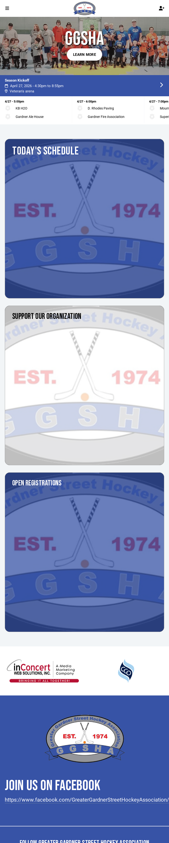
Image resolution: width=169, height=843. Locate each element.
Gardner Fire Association (106, 116)
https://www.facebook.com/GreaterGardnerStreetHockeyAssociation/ (87, 799)
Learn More (84, 54)
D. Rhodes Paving (101, 108)
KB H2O (21, 108)
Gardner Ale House (30, 116)
